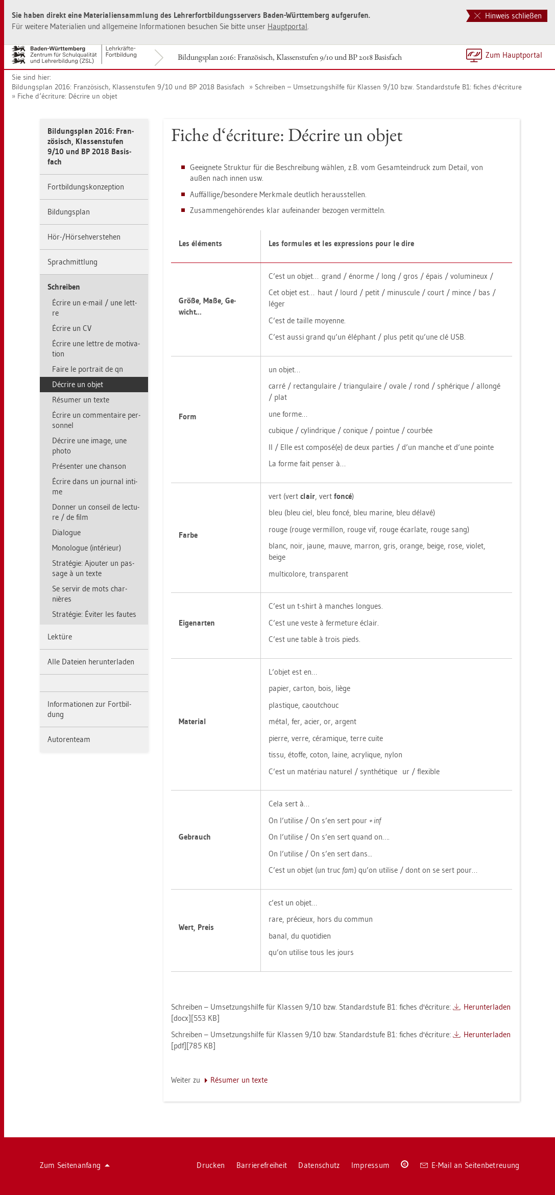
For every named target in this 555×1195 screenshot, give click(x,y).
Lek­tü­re (59, 636)
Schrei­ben (63, 287)
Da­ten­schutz (319, 1165)
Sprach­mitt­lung (72, 262)
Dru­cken (211, 1165)
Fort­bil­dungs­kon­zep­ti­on (85, 187)
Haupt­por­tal (287, 26)
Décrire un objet (77, 384)
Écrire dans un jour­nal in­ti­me (94, 486)
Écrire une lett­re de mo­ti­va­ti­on (96, 348)
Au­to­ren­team (68, 739)
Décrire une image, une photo (89, 446)
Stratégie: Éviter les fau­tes (94, 614)
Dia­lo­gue (66, 532)
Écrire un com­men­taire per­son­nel (96, 420)
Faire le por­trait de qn (87, 369)
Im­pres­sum (370, 1165)
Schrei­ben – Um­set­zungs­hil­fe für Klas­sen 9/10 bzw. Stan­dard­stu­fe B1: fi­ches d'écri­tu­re (388, 86)
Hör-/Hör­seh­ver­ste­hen (83, 237)
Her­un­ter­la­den (487, 1007)
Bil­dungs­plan (68, 212)
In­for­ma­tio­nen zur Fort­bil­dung (89, 709)
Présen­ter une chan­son (89, 466)
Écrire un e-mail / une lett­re (94, 308)
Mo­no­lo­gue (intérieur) (86, 548)
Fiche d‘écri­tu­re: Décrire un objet (67, 96)
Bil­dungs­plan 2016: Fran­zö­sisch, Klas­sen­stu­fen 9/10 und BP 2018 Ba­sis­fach (290, 57)
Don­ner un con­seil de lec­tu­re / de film (95, 512)
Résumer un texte (80, 399)
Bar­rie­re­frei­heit (261, 1165)
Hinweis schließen (508, 15)
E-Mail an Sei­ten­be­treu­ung (470, 1165)
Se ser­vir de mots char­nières (89, 594)
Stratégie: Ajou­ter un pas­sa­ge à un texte (93, 568)
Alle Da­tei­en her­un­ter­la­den (90, 661)
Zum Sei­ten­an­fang (75, 1165)
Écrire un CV (71, 328)
